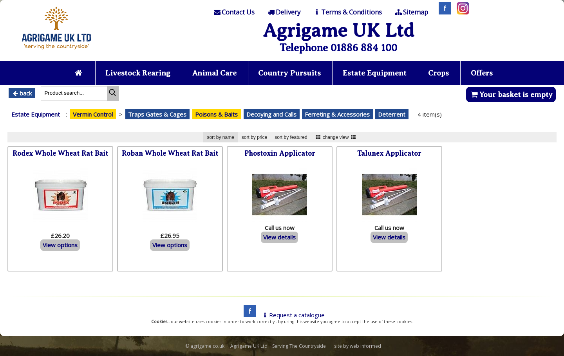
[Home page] (56, 52)
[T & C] (347, 12)
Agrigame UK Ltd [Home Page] (338, 30)
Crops (438, 73)
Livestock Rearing (137, 73)
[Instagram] (461, 12)
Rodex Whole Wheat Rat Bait (60, 153)
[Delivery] (283, 12)
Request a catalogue (293, 315)
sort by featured (291, 137)
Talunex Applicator (389, 153)
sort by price (254, 137)
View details (279, 237)
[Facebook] (443, 12)
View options (60, 245)
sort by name (220, 137)
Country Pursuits (289, 73)
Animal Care (214, 73)
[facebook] (248, 315)
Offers (482, 73)
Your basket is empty (511, 94)
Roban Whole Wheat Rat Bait (170, 153)
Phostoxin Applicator (279, 153)
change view (336, 137)
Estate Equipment (375, 73)
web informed (365, 346)
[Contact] (234, 12)
